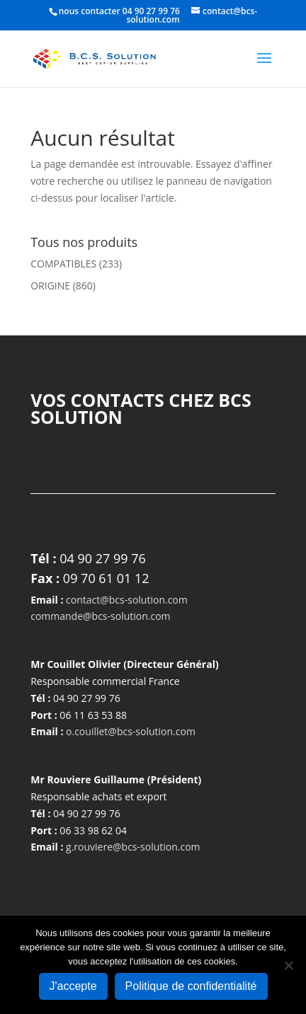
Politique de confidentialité (191, 986)
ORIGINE (50, 285)
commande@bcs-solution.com (100, 616)
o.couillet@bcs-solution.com (131, 731)
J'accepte (73, 986)
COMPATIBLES (63, 263)
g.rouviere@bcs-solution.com (133, 846)
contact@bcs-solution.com (127, 599)
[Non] (288, 965)
